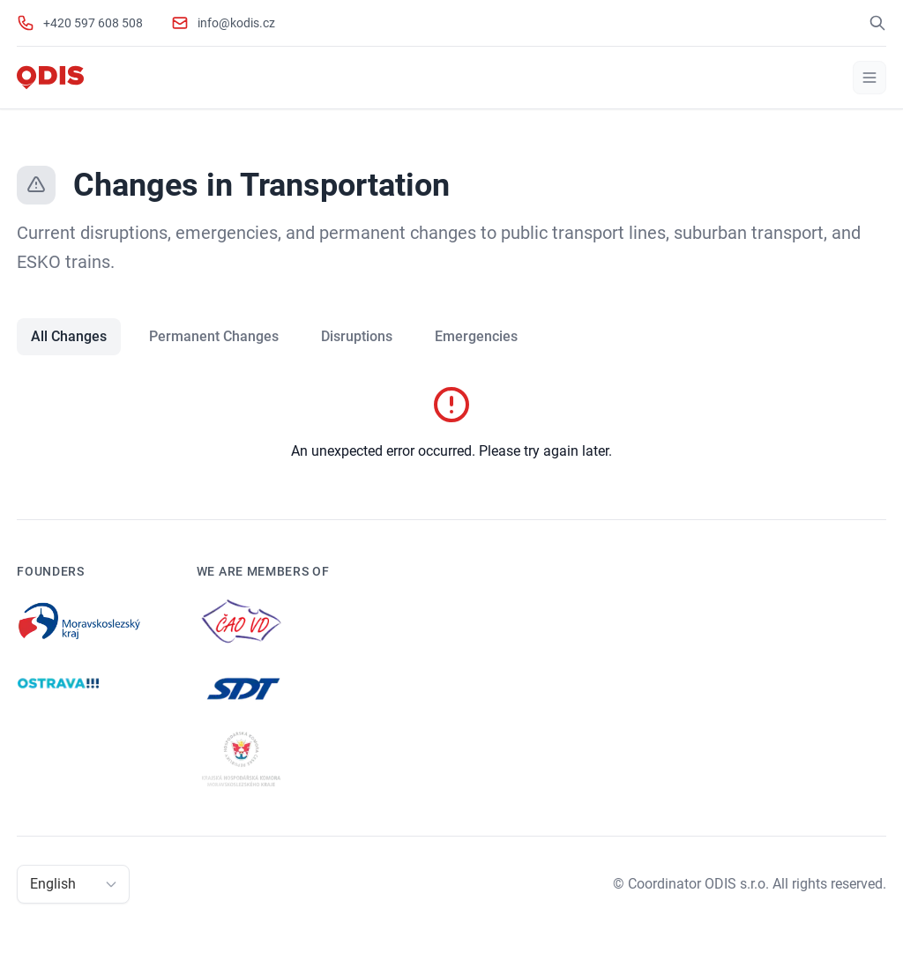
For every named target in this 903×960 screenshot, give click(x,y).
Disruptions (356, 336)
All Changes (69, 336)
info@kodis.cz (236, 23)
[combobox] (32, 884)
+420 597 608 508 (93, 23)
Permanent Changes (214, 336)
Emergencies (476, 336)
